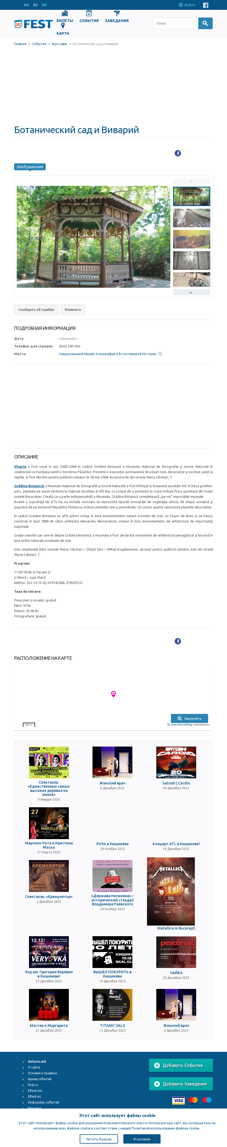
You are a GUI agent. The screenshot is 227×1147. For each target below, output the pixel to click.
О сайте (34, 1067)
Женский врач (112, 783)
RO (26, 5)
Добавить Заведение (180, 1084)
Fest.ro (33, 1085)
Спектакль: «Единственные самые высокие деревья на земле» (49, 788)
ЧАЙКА (176, 973)
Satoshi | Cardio (176, 783)
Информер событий (43, 1102)
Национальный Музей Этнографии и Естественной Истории (107, 354)
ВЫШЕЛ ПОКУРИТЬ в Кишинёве (112, 974)
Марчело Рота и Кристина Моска (49, 845)
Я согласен (141, 1139)
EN (44, 5)
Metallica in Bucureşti (176, 928)
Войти (186, 5)
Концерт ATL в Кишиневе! (176, 844)
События (39, 44)
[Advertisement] (113, 85)
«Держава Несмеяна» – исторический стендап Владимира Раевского (112, 900)
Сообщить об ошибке (36, 309)
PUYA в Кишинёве (112, 844)
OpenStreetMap (181, 724)
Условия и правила (42, 1073)
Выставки (59, 44)
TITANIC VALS (112, 1026)
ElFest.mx (35, 1090)
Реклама (34, 1108)
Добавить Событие (178, 1066)
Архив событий (40, 1079)
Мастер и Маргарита (49, 1026)
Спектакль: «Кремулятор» (49, 897)
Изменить (73, 309)
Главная (20, 44)
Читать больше (99, 1139)
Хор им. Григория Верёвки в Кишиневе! (49, 974)
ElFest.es (34, 1096)
